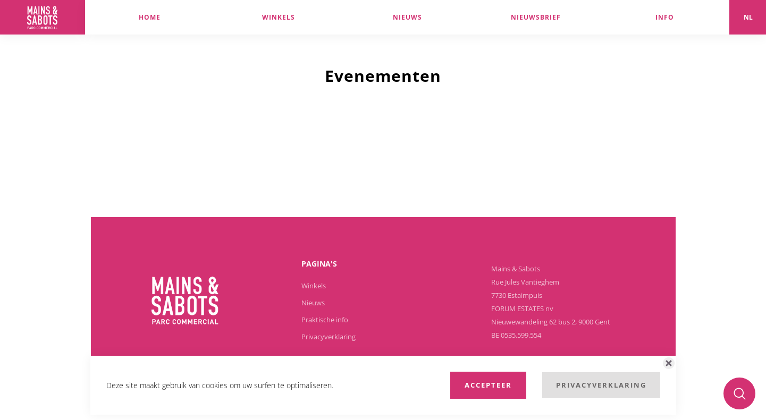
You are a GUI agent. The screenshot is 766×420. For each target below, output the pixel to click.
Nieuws (313, 302)
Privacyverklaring (328, 336)
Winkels (313, 285)
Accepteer (488, 385)
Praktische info (324, 319)
